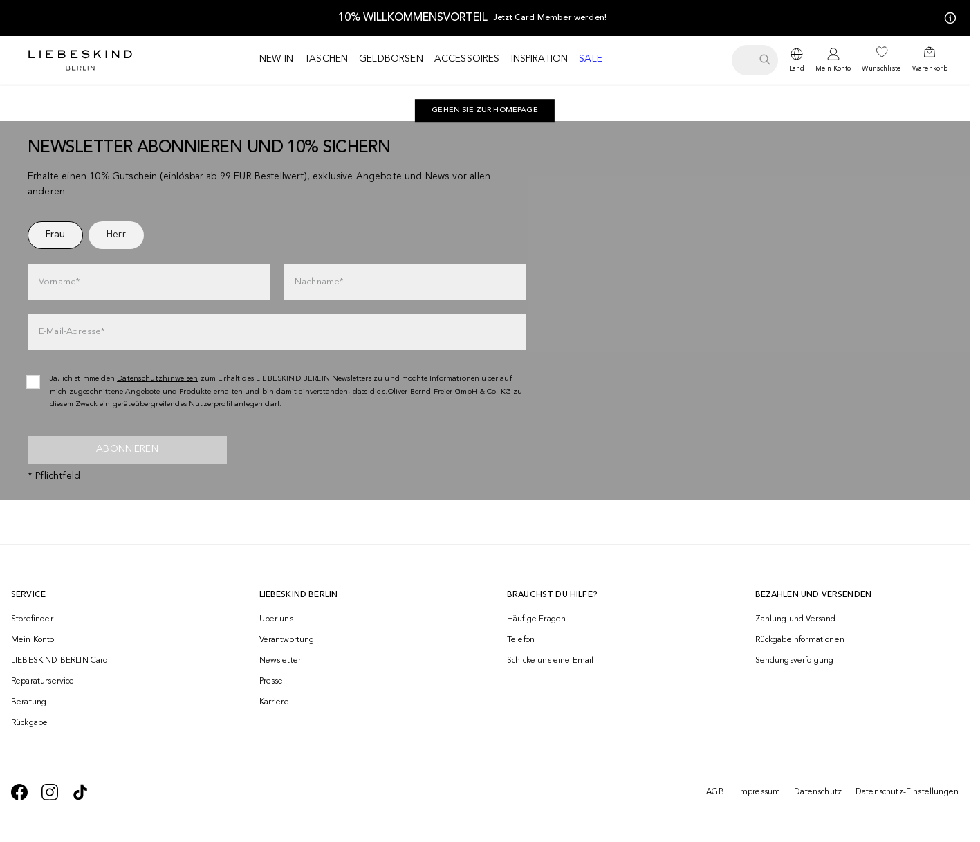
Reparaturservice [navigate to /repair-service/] (43, 681)
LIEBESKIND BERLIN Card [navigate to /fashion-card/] (60, 661)
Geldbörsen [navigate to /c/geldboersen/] (391, 59)
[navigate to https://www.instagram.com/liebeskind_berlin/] (49, 792)
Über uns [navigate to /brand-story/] (276, 619)
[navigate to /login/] (833, 60)
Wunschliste (881, 68)
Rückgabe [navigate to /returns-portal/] (29, 723)
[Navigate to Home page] (80, 60)
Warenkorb (929, 68)
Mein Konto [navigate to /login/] (33, 640)
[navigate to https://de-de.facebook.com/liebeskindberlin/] (19, 792)
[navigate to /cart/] (929, 60)
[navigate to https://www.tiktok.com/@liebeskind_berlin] (80, 792)
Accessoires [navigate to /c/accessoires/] (467, 59)
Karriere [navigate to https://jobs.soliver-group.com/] (274, 702)
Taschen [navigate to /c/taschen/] (326, 59)
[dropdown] (796, 60)
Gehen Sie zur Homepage (485, 110)
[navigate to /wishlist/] (881, 60)
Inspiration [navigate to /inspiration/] (539, 59)
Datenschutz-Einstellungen (907, 792)
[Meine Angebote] (947, 18)
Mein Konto (833, 68)
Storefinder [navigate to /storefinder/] (32, 619)
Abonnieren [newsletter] (127, 449)
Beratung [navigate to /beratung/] (28, 702)
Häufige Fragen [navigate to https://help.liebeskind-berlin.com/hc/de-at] (536, 619)
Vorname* (59, 281)
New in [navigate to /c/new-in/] (276, 59)
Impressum (759, 792)
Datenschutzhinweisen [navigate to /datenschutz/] (157, 379)
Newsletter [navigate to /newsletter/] (280, 661)
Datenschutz (818, 792)
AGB (714, 792)
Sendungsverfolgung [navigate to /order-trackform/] (794, 661)
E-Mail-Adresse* (71, 331)
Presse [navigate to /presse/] (271, 681)
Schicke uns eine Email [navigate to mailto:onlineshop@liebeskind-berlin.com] (550, 661)
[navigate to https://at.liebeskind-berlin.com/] (485, 110)
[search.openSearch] (755, 60)
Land (796, 68)
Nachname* (319, 281)
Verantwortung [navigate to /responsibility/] (287, 640)
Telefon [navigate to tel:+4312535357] (521, 640)
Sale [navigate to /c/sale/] (590, 59)
